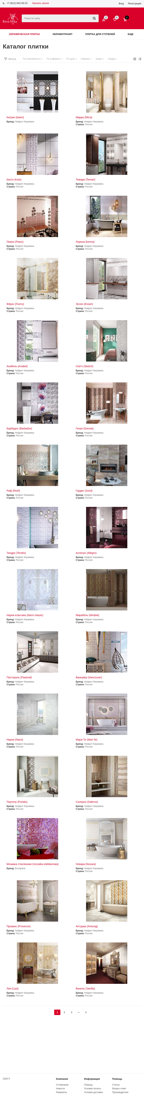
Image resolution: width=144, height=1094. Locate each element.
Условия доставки (93, 1092)
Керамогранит (62, 34)
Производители (120, 1092)
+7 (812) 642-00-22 (17, 3)
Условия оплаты (92, 1088)
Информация (92, 1078)
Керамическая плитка (24, 34)
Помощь (117, 1078)
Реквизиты (61, 1092)
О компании (62, 1084)
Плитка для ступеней (100, 34)
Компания (62, 1078)
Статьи (116, 1084)
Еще (132, 34)
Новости (60, 1088)
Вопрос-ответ (119, 1088)
